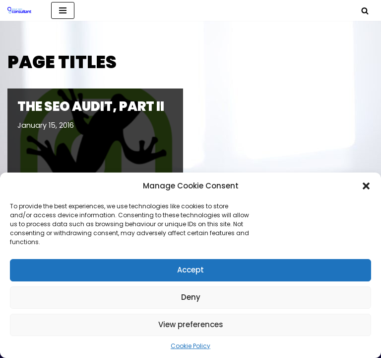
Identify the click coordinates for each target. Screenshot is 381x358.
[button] (366, 186)
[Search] (365, 10)
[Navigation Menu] (62, 10)
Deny (190, 297)
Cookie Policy (190, 346)
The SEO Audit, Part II (90, 106)
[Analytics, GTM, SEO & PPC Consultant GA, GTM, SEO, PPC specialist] (21, 10)
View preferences (190, 324)
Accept (190, 270)
